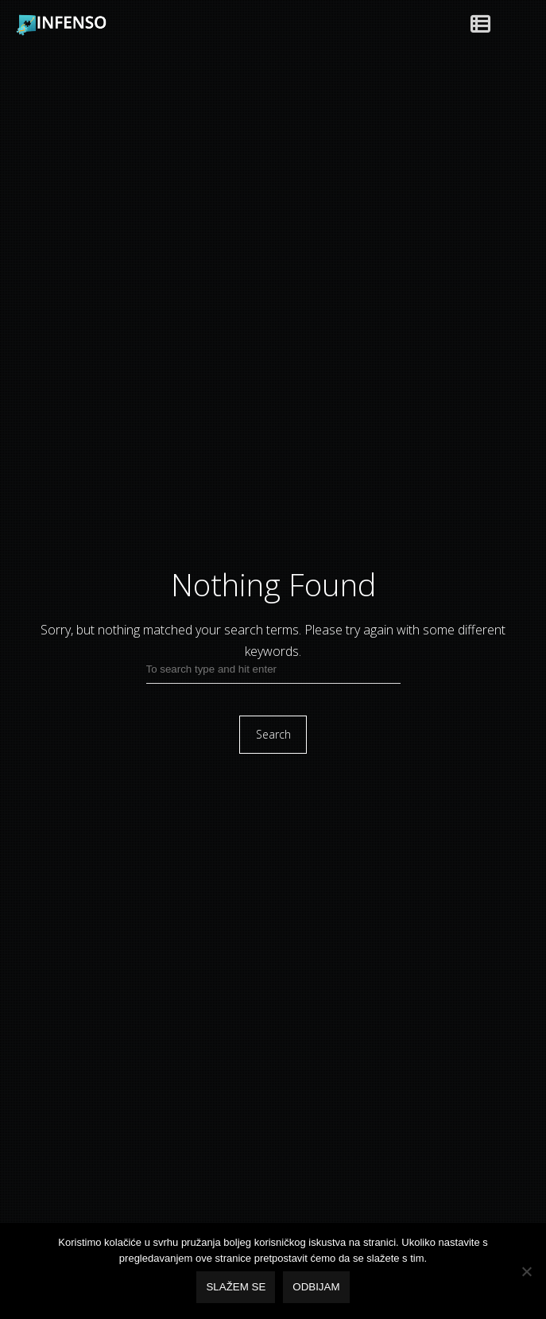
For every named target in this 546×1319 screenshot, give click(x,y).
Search (273, 734)
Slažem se (235, 1287)
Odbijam (315, 1287)
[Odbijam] (526, 1271)
